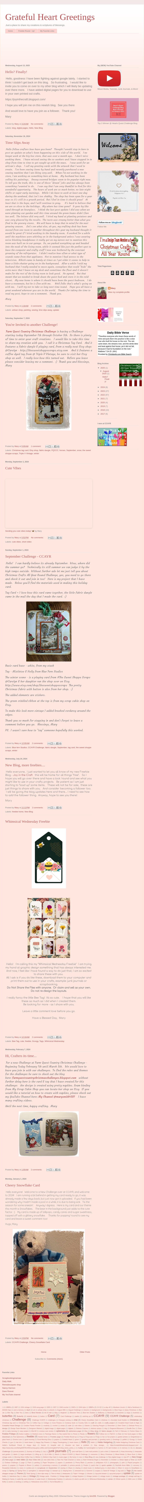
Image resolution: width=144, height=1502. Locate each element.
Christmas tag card (20, 450)
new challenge (101, 1457)
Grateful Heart (67, 1439)
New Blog (38, 128)
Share (70, 1468)
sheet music (87, 1468)
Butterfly (20, 1416)
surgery (97, 1471)
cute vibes (16, 542)
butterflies (7, 1416)
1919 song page (38, 1407)
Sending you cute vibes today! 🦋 (19, 531)
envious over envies (46, 1431)
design (4, 1428)
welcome (68, 1479)
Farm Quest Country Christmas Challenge (31, 331)
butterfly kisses (32, 1416)
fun (103, 1437)
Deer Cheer (122, 1425)
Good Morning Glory (44, 1439)
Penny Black (79, 1462)
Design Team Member (18, 1428)
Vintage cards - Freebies (48, 1476)
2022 (102, 395)
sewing (35, 310)
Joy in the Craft (23, 775)
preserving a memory (50, 1465)
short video (27, 542)
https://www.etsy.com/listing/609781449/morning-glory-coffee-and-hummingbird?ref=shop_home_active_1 (38, 1448)
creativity (46, 1425)
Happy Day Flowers (43, 1442)
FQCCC (54, 450)
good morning (29, 1439)
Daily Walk (6, 1381)
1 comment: (36, 446)
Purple (85, 1465)
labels (15, 1454)
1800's (8, 1407)
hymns (100, 1448)
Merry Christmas (106, 1454)
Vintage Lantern (92, 1476)
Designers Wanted (35, 1428)
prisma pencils (75, 1465)
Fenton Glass (134, 1431)
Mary (113, 288)
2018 (102, 410)
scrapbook (41, 1468)
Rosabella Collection (9, 1468)
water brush (41, 1479)
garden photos (123, 1437)
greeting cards (105, 1439)
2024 (102, 387)
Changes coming (65, 1420)
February (124, 1431)
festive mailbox (24, 1434)
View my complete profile (119, 292)
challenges (52, 1420)
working (18, 1482)
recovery (136, 1465)
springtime (32, 1471)
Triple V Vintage (26, 453)
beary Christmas (130, 1410)
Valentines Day (14, 1476)
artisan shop (17, 310)
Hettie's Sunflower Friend (12, 1445)
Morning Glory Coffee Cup (23, 1457)
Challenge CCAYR (38, 1420)
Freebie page (55, 1437)
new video (20, 1460)
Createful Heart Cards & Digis (128, 1423)
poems (4, 1465)
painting (27, 310)
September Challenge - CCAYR (28, 556)
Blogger (111, 1496)
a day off (107, 1407)
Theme (20, 1473)
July (44, 1451)
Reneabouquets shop (11, 1385)
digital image (49, 1428)
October (114, 1460)
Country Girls (83, 1423)
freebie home (18, 812)
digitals (70, 1428)
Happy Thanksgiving (59, 1442)
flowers (91, 1433)
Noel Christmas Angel (90, 1460)
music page (63, 1457)
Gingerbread (135, 1437)
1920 (48, 1407)
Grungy (35, 1041)
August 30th (61, 1410)
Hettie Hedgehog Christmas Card (127, 1442)
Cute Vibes (13, 468)
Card (51, 1415)
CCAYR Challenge (36, 747)
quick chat (94, 1465)
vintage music (105, 1476)
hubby (80, 1448)
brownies (120, 1413)
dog (105, 1428)
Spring (11, 1471)
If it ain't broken (111, 1448)
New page (9, 1460)
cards (77, 1416)
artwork (51, 1410)
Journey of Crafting (33, 1451)
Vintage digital (64, 1476)
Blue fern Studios (19, 747)
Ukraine (89, 1473)
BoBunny (101, 1413)
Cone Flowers (57, 1423)
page (22, 1462)
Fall (116, 1431)
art (34, 1410)
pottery (37, 1465)
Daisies (87, 1425)
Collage (46, 1423)
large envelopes (26, 1454)
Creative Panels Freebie (32, 1425)
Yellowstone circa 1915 (39, 1482)
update (56, 310)
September (71, 450)
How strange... (99, 1445)
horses (62, 450)
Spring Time (22, 1471)
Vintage (32, 1476)
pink (123, 1462)
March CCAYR (67, 1454)
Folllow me (103, 1434)
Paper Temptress (49, 1462)
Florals (82, 1434)
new (80, 1457)
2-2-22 (99, 1407)
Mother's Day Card (49, 1457)
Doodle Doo (131, 1428)
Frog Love (89, 1437)
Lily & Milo (48, 1454)
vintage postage (119, 1476)
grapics (56, 1439)
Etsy (86, 1431)
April (28, 1410)
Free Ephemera (18, 1437)
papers (60, 1462)
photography (114, 1462)
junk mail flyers (77, 1451)
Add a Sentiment (133, 1407)
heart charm (74, 1442)
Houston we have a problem (77, 1445)
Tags (41, 1041)
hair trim (19, 1442)
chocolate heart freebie (119, 1420)
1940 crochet (63, 1407)
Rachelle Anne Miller (122, 1465)
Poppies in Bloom (25, 1465)
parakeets (69, 1462)
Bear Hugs (118, 1410)
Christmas (134, 1420)
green (77, 1439)
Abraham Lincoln (119, 1407)
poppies (13, 1465)
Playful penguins (133, 1462)
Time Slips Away (17, 143)
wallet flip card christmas (25, 1479)
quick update (107, 1465)
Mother (37, 1457)
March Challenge (82, 1454)
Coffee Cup (36, 1423)
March (57, 1454)
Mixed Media (119, 1454)
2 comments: (37, 306)
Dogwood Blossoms (117, 1428)
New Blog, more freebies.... (25, 765)
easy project (24, 1431)
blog (14, 128)
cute (22, 1041)
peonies (90, 1462)
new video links (49, 1460)
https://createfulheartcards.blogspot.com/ (124, 1445)
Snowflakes (135, 1468)
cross (62, 1425)
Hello (31, 128)
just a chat (104, 1451)
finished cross (37, 1434)
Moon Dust (131, 1454)
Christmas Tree (24, 1423)
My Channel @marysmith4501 (56, 1096)
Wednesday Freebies (55, 1479)
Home (10, 31)
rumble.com (30, 1468)
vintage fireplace (78, 1476)
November (104, 1460)
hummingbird (90, 1448)
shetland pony (99, 1468)
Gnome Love (17, 1439)
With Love (131, 1479)
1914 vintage (25, 1407)
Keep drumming (126, 1451)
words (11, 1482)
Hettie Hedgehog (105, 1442)
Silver (120, 1468)
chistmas (104, 1420)
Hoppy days (31, 1445)
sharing (77, 1468)
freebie (28, 1041)
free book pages (130, 1434)
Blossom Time (75, 1413)
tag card (71, 747)
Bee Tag (15, 1041)
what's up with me (80, 1479)
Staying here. (67, 1471)
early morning (12, 1431)
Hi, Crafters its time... (21, 1056)
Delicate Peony (134, 1425)
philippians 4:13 (101, 1462)
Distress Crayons (82, 1428)
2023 (102, 391)
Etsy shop (34, 450)
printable (64, 1465)
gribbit (124, 1439)
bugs (128, 1413)
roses (21, 1468)
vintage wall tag (134, 1476)
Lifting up (38, 1454)
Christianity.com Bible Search (120, 354)
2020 (102, 402)
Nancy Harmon (8, 1388)
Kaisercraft (114, 1451)
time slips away (45, 310)
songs (4, 1471)
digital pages (22, 128)
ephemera (60, 1431)
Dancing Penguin (99, 1425)
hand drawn (29, 1442)
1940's (73, 1407)
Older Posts (85, 1352)
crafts (99, 1423)
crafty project (110, 1423)
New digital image (114, 1457)
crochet (55, 1425)
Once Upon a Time (127, 1460)
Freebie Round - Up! (26, 31)
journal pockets (18, 1451)
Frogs (98, 1437)
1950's (91, 1407)
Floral (75, 1434)
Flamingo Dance (50, 1434)
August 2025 (105, 372)
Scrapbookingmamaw (11, 1378)
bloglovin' (63, 1413)
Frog (81, 1437)
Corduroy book (70, 1423)
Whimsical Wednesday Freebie (27, 821)
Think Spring (30, 1473)
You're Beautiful (55, 1482)
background (96, 1410)
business (136, 1413)
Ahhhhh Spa (6, 1410)
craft (92, 1423)
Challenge (19, 1419)
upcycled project (115, 1473)
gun (11, 1442)
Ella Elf (33, 1431)
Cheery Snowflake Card (22, 1185)
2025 (102, 368)
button (42, 1416)
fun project (111, 1437)
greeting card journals (89, 1439)
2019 (102, 406)
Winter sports (120, 1479)
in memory (123, 1448)
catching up (86, 1416)
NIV (114, 351)
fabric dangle (44, 450)
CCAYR (99, 1415)
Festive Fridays (9, 1434)
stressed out (79, 1471)
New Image (137, 1457)
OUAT (140, 1460)
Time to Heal (55, 1473)
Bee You (19, 1413)
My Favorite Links (47, 31)
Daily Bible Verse (118, 332)
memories (94, 1454)
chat (76, 1420)
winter (36, 453)
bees (27, 1413)
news (78, 1460)
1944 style (82, 1407)
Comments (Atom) (55, 1359)
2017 (102, 414)
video (24, 1476)
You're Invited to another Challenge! (31, 325)
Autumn (86, 1410)
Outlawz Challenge (11, 1462)
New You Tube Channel (65, 1460)
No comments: (37, 124)
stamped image (44, 1471)
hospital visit (55, 1445)
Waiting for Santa (8, 1479)
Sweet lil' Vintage (109, 1471)
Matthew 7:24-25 (104, 351)
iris (131, 1448)
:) (2, 1407)
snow (79, 450)
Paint (29, 1462)
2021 (102, 398)
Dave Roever (8, 1391)
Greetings (116, 1439)
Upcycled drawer (101, 1473)
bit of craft (47, 1413)
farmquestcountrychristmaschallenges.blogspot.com (44, 1077)
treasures (66, 1473)
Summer (89, 1471)
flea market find (64, 1434)
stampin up (56, 1471)
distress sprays (96, 1428)
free (119, 1434)
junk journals (57, 1451)
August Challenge (74, 1410)
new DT (126, 1457)
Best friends (36, 1413)
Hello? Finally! (16, 72)
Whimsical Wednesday (54, 1041)
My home (73, 1457)
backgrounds (107, 1410)
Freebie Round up (70, 1437)
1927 (54, 1407)
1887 (16, 1407)
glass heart (6, 1439)
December (111, 1425)
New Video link (34, 1460)
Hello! (93, 1442)
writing (26, 1482)
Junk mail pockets (91, 1451)
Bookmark (110, 1413)
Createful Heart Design (11, 1425)
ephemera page (75, 1431)
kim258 (93, 1496)
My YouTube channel (11, 1394)
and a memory (19, 1410)
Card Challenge (65, 1416)
